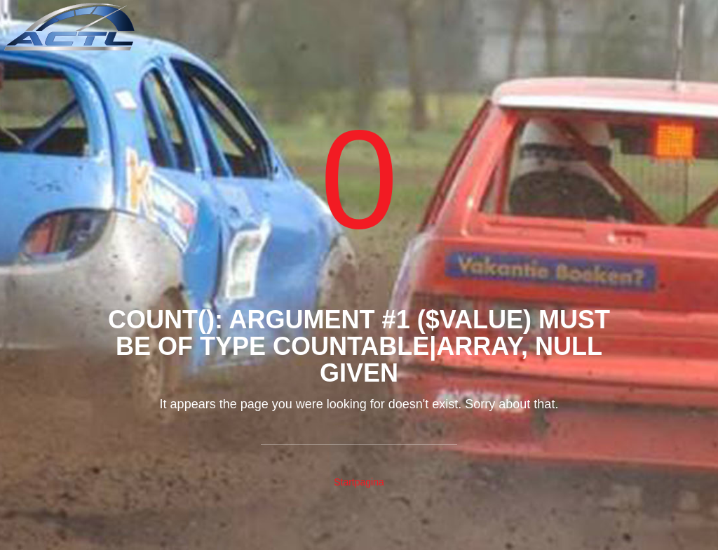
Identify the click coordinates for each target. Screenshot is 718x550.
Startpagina (359, 482)
